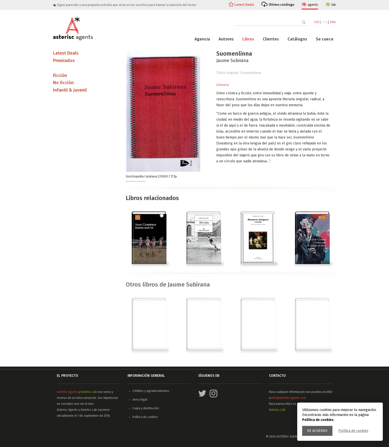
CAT (316, 22)
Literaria (222, 85)
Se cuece (324, 39)
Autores (226, 39)
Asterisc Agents (67, 392)
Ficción (60, 75)
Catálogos (297, 39)
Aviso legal (139, 399)
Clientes (271, 39)
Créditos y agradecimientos (150, 391)
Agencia (202, 39)
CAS (324, 22)
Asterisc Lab (89, 392)
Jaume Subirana (232, 60)
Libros (248, 39)
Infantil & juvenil (70, 90)
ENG (333, 22)
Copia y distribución (145, 408)
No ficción (63, 82)
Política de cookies (353, 431)
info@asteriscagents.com (288, 398)
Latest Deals (244, 4)
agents (313, 4)
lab (333, 4)
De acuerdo (317, 431)
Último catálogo (281, 4)
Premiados (64, 60)
